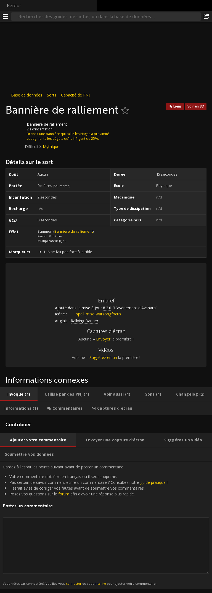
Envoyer (103, 339)
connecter (73, 583)
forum (63, 494)
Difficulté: (34, 146)
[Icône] (14, 128)
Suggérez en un (103, 357)
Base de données (26, 95)
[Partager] (206, 16)
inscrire (100, 583)
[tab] (19, 394)
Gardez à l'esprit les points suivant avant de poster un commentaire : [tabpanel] (106, 525)
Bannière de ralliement (73, 231)
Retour (14, 5)
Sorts (51, 95)
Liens (177, 106)
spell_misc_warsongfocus (94, 313)
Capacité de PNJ (75, 95)
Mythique (51, 146)
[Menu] (5, 16)
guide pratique (153, 482)
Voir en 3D (195, 106)
